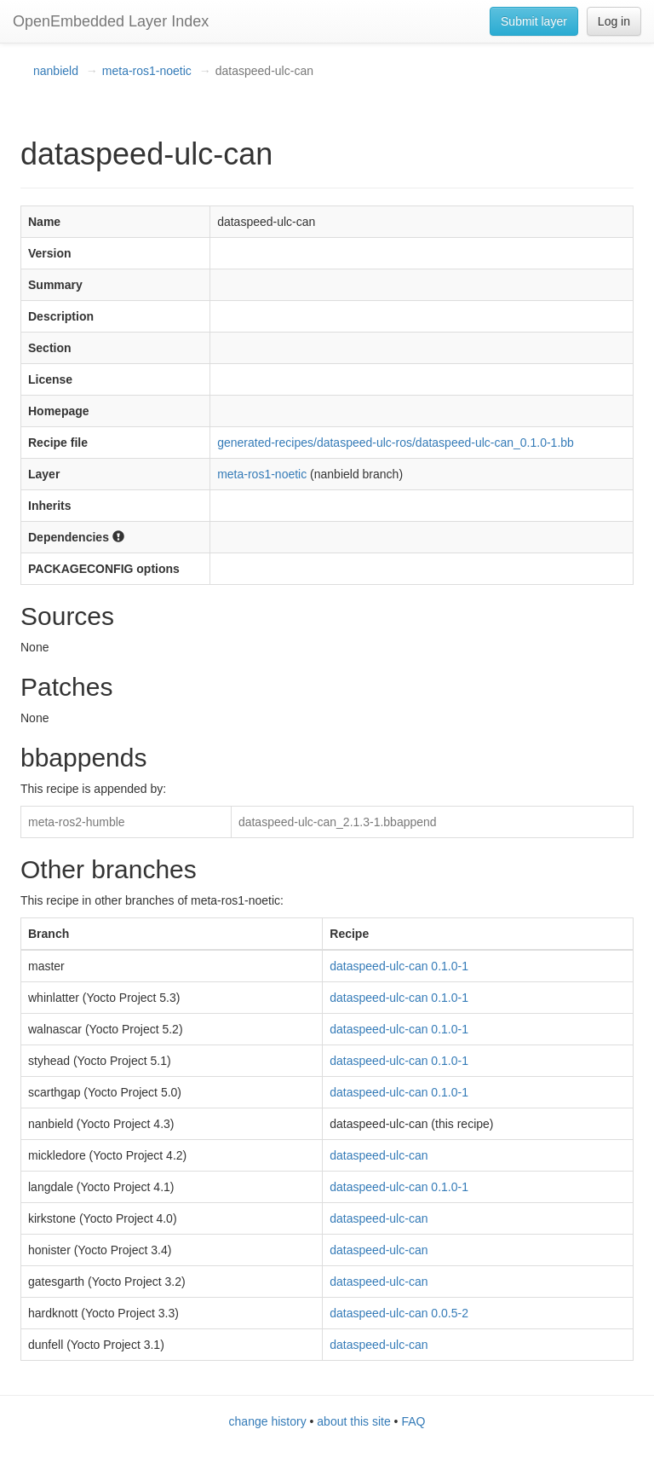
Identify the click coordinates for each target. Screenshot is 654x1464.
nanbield (55, 71)
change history (268, 1421)
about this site (353, 1421)
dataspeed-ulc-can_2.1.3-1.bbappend (337, 822)
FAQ (413, 1421)
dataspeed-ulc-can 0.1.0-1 (399, 966)
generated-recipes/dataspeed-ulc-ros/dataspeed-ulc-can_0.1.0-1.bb (395, 442)
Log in (614, 21)
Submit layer (534, 21)
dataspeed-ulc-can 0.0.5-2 (399, 1313)
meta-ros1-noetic (147, 71)
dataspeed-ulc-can (378, 1155)
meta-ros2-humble (76, 822)
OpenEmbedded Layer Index (111, 21)
